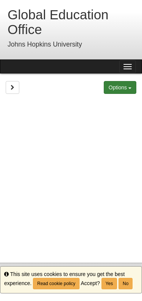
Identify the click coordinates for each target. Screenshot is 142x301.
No (125, 283)
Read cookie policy (56, 283)
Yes (109, 283)
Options (120, 87)
